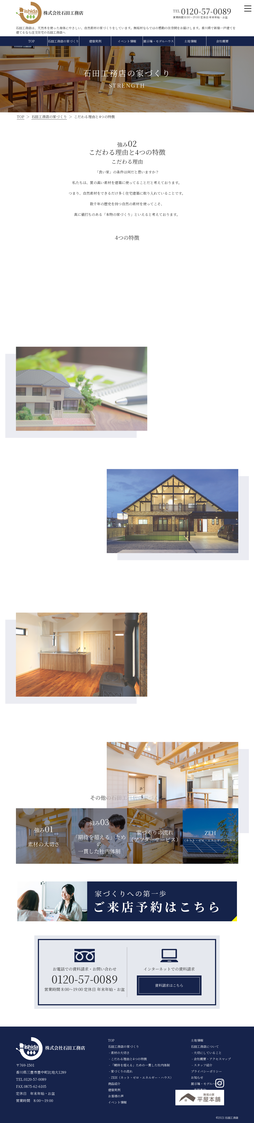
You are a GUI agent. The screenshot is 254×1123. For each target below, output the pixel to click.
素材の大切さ (120, 1052)
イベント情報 (127, 41)
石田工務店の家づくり (63, 41)
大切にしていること (208, 1052)
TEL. (202, 11)
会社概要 (222, 41)
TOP (31, 41)
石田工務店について (205, 1046)
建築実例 (95, 41)
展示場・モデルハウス (158, 41)
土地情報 (190, 41)
